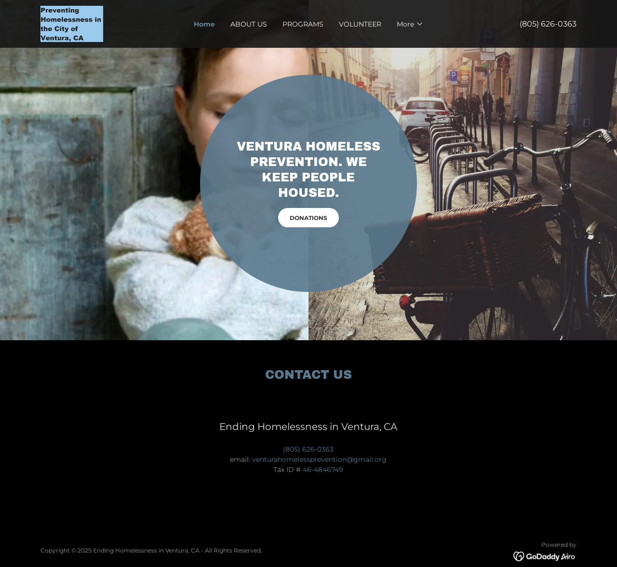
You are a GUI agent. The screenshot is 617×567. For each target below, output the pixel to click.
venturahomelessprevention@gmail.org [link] (319, 459)
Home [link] (204, 24)
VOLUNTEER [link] (360, 24)
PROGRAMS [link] (302, 24)
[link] (71, 23)
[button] (410, 24)
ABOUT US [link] (248, 24)
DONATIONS (308, 217)
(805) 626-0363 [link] (548, 23)
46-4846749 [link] (323, 469)
